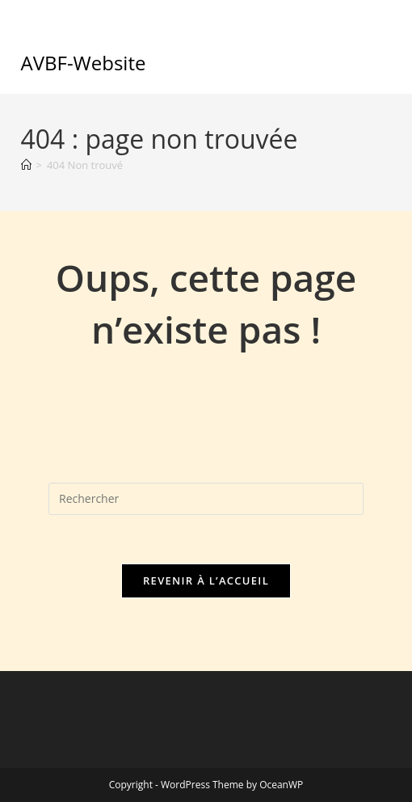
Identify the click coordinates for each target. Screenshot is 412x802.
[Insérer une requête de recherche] (206, 499)
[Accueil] (26, 165)
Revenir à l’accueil (206, 580)
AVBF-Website (83, 62)
